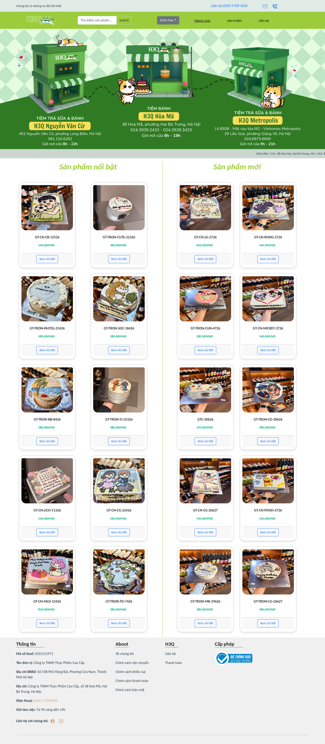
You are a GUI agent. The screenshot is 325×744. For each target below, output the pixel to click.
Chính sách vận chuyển (132, 663)
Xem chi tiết (47, 259)
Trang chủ (202, 21)
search (124, 20)
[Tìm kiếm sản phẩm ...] (97, 20)
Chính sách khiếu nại (131, 672)
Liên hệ (264, 21)
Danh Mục (167, 20)
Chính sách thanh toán (132, 681)
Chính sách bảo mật (130, 690)
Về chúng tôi (125, 654)
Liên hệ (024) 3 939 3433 (229, 6)
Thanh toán (173, 663)
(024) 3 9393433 (46, 700)
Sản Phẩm (234, 21)
